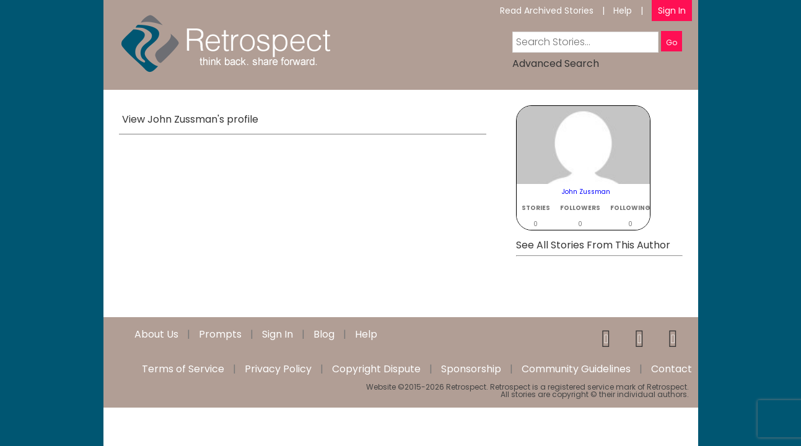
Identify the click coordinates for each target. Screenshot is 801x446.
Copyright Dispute (376, 369)
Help (622, 10)
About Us (156, 334)
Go (671, 42)
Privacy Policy (278, 369)
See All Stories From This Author (593, 245)
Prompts (220, 334)
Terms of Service (183, 369)
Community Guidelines (576, 369)
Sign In (672, 10)
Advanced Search (555, 63)
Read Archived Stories (546, 10)
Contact (671, 369)
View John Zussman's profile (190, 119)
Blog (324, 334)
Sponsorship (471, 369)
